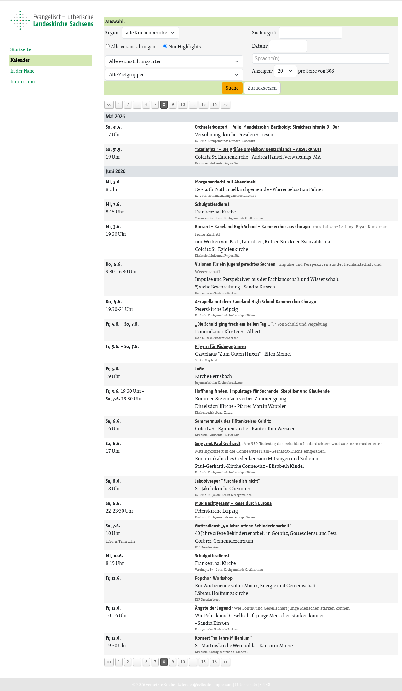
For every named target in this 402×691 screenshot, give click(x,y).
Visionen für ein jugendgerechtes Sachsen (235, 264)
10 (183, 104)
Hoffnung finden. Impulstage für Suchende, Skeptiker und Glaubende (262, 391)
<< (109, 104)
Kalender (19, 60)
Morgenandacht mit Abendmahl (225, 181)
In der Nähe (22, 70)
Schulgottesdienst (212, 204)
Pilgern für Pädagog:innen (220, 346)
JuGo (199, 368)
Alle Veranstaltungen (133, 46)
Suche (232, 87)
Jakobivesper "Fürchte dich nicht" (227, 481)
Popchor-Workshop (214, 578)
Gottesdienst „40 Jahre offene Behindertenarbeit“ (243, 525)
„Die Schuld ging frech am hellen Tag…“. (234, 324)
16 (214, 104)
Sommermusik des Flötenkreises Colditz (233, 421)
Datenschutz (246, 684)
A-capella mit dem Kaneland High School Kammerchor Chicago (255, 301)
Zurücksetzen (262, 87)
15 (203, 104)
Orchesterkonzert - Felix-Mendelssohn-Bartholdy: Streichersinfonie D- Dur (267, 127)
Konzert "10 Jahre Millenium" (223, 638)
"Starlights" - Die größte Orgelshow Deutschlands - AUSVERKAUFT (258, 149)
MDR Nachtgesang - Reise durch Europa (233, 503)
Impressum (22, 81)
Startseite (20, 49)
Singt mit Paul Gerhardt (217, 443)
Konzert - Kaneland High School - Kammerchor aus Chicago (252, 226)
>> (225, 104)
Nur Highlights (185, 46)
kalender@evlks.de (194, 684)
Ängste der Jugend (213, 608)
